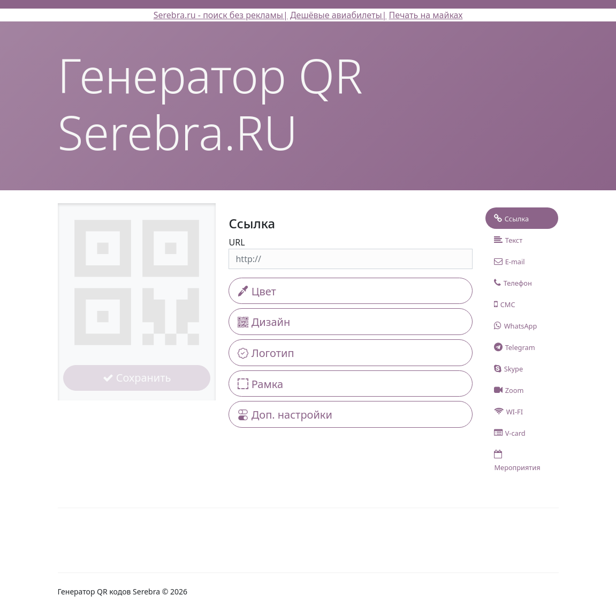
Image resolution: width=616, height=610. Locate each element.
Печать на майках (426, 15)
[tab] (521, 218)
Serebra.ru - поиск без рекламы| (221, 15)
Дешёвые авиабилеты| (338, 15)
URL (237, 242)
